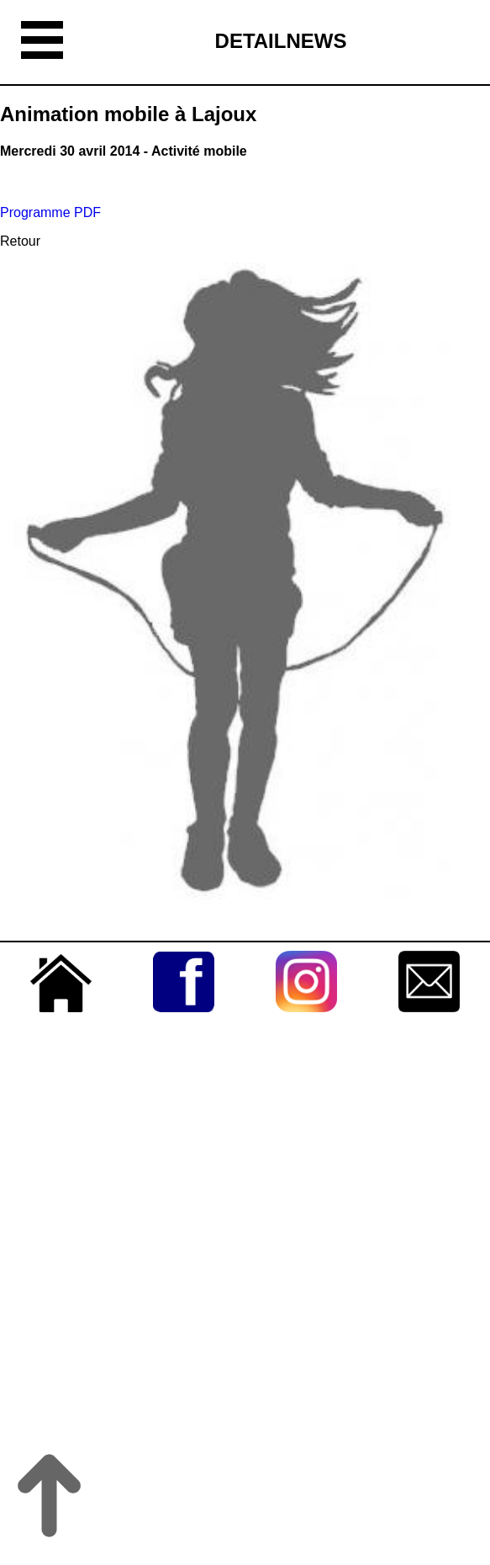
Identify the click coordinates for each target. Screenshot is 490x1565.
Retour (20, 241)
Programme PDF (50, 212)
